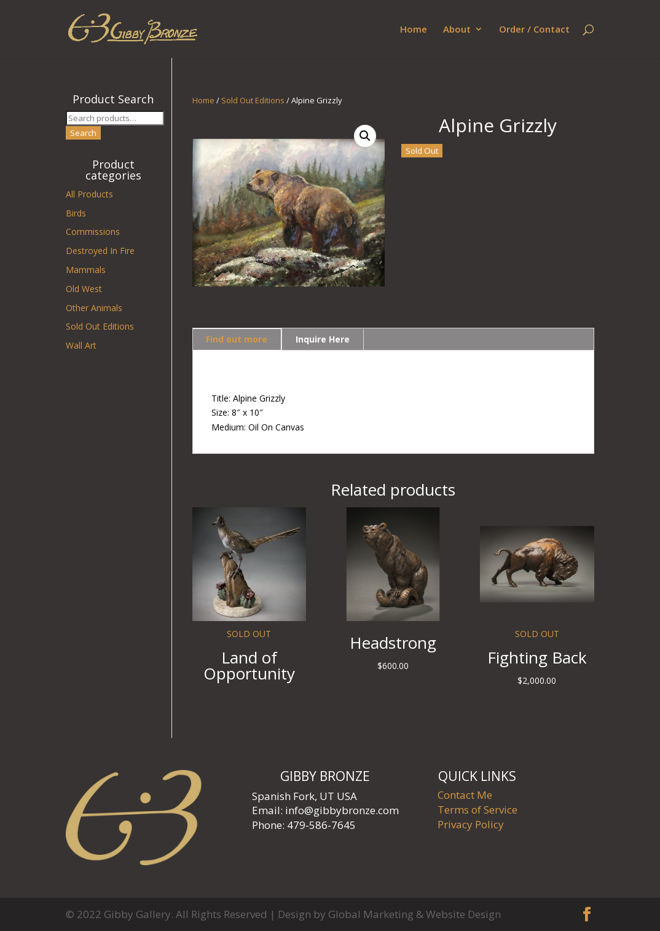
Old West (84, 289)
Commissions (93, 231)
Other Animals (94, 308)
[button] (365, 136)
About (457, 30)
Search (83, 132)
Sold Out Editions (253, 100)
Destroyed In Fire (100, 250)
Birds (76, 213)
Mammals (86, 269)
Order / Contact (534, 30)
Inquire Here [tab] (323, 339)
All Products (89, 194)
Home (413, 30)
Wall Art (81, 345)
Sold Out (422, 150)
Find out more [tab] (236, 339)
